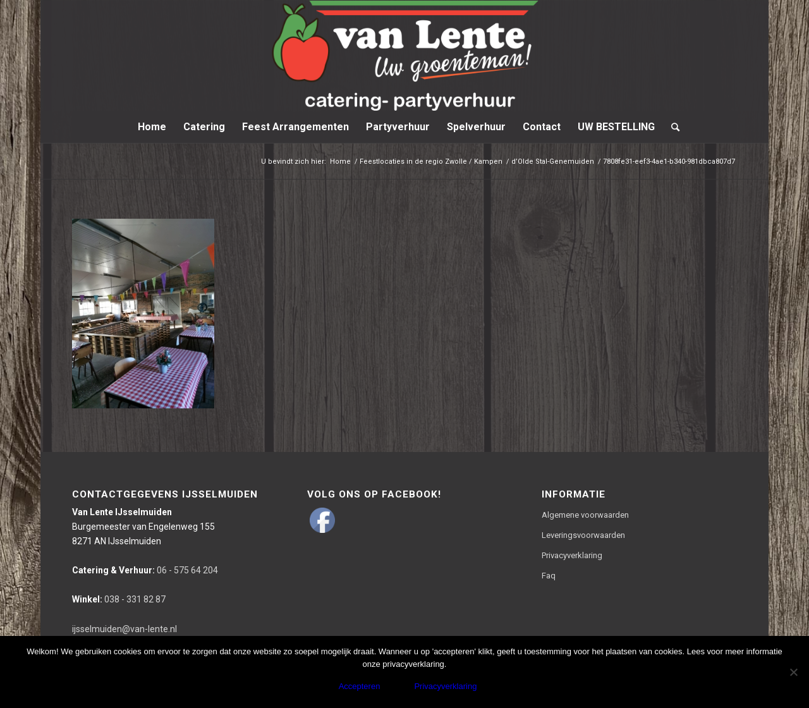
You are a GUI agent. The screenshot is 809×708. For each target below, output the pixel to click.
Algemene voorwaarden (585, 515)
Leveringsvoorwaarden (583, 535)
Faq (549, 575)
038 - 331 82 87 (119, 599)
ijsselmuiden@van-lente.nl (124, 629)
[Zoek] (671, 127)
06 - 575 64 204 (145, 570)
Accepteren (359, 686)
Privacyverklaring (572, 555)
